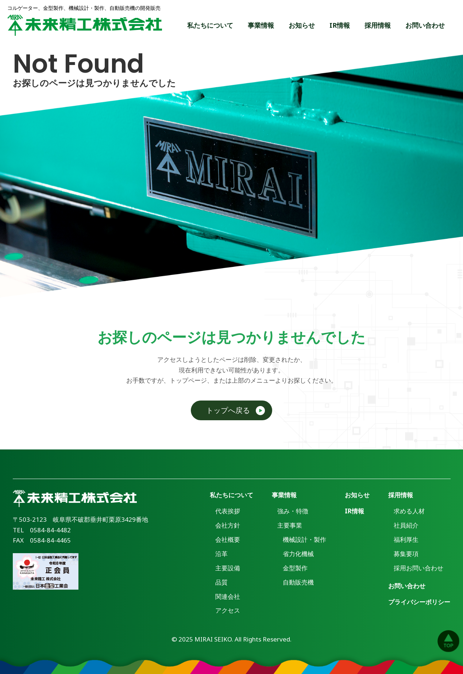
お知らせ (302, 25)
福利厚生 (406, 539)
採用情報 (377, 25)
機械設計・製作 (304, 539)
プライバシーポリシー (419, 602)
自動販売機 (298, 582)
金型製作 (295, 568)
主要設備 (227, 568)
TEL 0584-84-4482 (42, 530)
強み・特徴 (292, 511)
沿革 (221, 553)
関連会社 (227, 596)
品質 (221, 582)
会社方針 (227, 525)
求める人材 (409, 511)
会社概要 (227, 539)
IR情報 (339, 25)
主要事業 (289, 525)
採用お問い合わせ (418, 568)
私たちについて (210, 25)
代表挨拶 (227, 511)
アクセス (227, 610)
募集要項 (406, 553)
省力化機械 (298, 553)
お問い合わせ (425, 25)
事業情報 (261, 25)
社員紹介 (406, 525)
